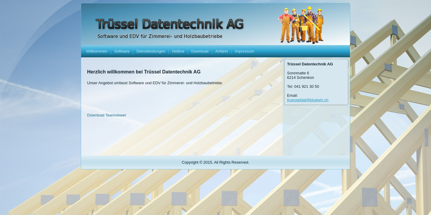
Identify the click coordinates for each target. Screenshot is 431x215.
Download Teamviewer (106, 115)
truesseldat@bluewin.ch (307, 100)
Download (200, 51)
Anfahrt (222, 51)
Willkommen (96, 51)
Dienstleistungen (150, 51)
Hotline (178, 51)
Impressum (244, 51)
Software (122, 51)
